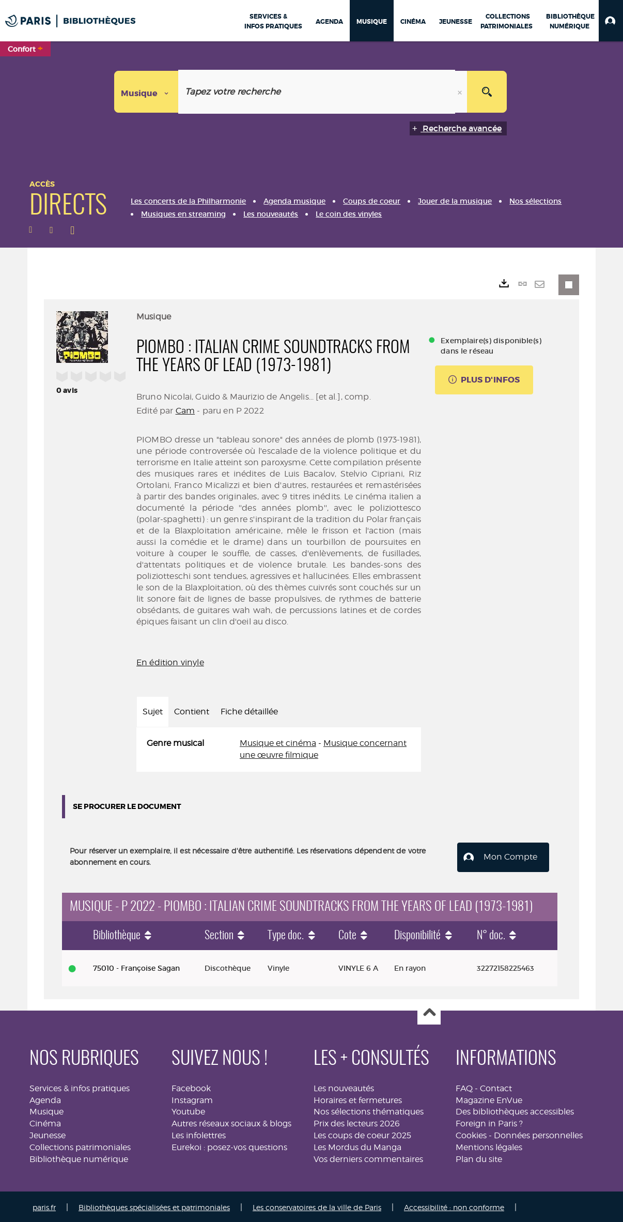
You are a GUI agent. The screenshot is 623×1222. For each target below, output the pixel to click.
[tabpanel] (279, 749)
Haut (429, 1011)
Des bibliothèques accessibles (515, 1110)
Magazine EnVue (489, 1098)
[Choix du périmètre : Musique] (146, 92)
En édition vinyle (170, 662)
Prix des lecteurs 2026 (357, 1122)
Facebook (191, 1086)
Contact (496, 1086)
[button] (611, 20)
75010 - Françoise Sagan (136, 966)
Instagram (192, 1098)
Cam (185, 411)
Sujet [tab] (153, 711)
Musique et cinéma (278, 743)
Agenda (45, 1098)
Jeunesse (47, 1133)
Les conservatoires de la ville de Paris (317, 1205)
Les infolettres (199, 1133)
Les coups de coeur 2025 (362, 1133)
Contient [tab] (191, 711)
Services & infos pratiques (79, 1086)
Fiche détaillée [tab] (249, 711)
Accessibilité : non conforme (454, 1205)
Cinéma (45, 1122)
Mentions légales (489, 1145)
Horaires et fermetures (358, 1098)
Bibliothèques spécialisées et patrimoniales (154, 1205)
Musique (46, 1110)
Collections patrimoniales (80, 1145)
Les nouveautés (344, 1086)
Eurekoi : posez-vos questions (229, 1145)
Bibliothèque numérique (78, 1157)
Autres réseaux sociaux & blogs (231, 1122)
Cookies (471, 1133)
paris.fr (44, 1205)
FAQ (464, 1086)
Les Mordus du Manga (357, 1145)
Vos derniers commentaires (368, 1157)
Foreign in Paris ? (489, 1122)
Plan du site (479, 1157)
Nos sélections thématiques (369, 1110)
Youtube (188, 1110)
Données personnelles (538, 1133)
